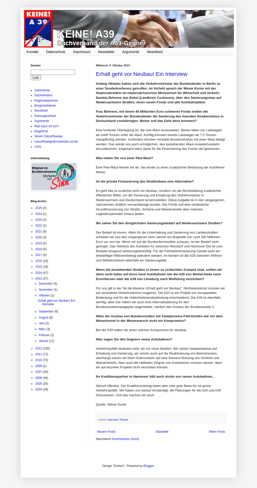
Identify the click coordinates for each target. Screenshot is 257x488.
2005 (39, 383)
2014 (39, 273)
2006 (39, 378)
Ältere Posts (217, 431)
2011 (39, 354)
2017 (39, 255)
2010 (39, 360)
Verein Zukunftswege (48, 136)
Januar (44, 341)
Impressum (81, 52)
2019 (39, 243)
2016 (39, 261)
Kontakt (32, 52)
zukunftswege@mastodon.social (56, 141)
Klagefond (41, 131)
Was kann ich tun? (46, 126)
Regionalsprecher (46, 100)
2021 (39, 231)
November (46, 289)
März (42, 329)
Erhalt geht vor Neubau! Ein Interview (141, 74)
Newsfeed (154, 52)
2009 (39, 366)
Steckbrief (41, 110)
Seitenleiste (42, 90)
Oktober (44, 295)
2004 (39, 389)
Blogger (148, 466)
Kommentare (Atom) (125, 439)
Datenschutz (56, 52)
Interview (112, 419)
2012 (39, 348)
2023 (39, 219)
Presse (123, 419)
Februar (44, 335)
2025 (39, 208)
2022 (39, 225)
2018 (39, 249)
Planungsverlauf (45, 116)
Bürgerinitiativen (45, 105)
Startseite (162, 431)
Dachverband (43, 95)
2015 (39, 267)
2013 (39, 278)
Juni (42, 323)
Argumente (130, 52)
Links (37, 146)
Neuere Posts (106, 431)
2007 (39, 372)
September (46, 311)
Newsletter (106, 52)
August (44, 317)
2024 (39, 214)
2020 (39, 237)
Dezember (46, 283)
